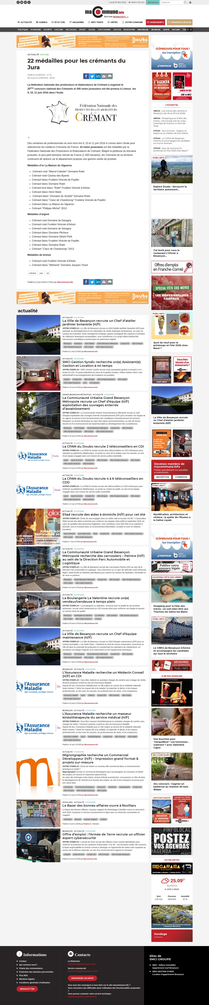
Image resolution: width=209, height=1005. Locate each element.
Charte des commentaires (31, 968)
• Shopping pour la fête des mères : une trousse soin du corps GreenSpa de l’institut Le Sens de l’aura (170, 122)
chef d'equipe (79, 428)
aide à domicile (69, 534)
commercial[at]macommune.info (83, 971)
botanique (78, 343)
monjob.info (125, 343)
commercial (68, 787)
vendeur (98, 619)
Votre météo (172, 860)
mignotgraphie (124, 787)
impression (101, 787)
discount (78, 819)
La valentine (99, 615)
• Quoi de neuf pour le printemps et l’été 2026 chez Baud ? (170, 149)
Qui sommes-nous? (28, 965)
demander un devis (82, 978)
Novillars (67, 802)
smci (85, 383)
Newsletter (27, 989)
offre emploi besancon (104, 347)
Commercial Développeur (85, 787)
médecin (91, 695)
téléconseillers (88, 464)
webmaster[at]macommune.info (82, 997)
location (66, 379)
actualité (33, 54)
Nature (44, 54)
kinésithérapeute (94, 737)
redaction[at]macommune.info (81, 964)
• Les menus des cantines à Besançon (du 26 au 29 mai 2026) (170, 112)
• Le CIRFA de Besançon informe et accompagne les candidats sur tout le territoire (171, 141)
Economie (79, 317)
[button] (185, 2)
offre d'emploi (137, 343)
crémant (32, 273)
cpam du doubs (76, 460)
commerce (68, 819)
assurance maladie (71, 695)
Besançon (67, 343)
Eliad (95, 534)
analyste (67, 854)
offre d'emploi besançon (72, 347)
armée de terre (78, 854)
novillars (103, 819)
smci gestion (94, 383)
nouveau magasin (90, 819)
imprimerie (112, 787)
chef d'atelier (89, 343)
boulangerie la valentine (83, 615)
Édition (108, 17)
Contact (22, 961)
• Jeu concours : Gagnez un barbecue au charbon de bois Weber (170, 132)
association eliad (84, 534)
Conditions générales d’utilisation (34, 983)
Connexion (181, 477)
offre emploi (88, 347)
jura (41, 273)
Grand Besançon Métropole (107, 343)
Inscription (162, 477)
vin (48, 273)
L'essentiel (171, 105)
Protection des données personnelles (36, 972)
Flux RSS (23, 975)
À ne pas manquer (172, 676)
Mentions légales (27, 979)
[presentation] (153, 691)
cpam (66, 460)
